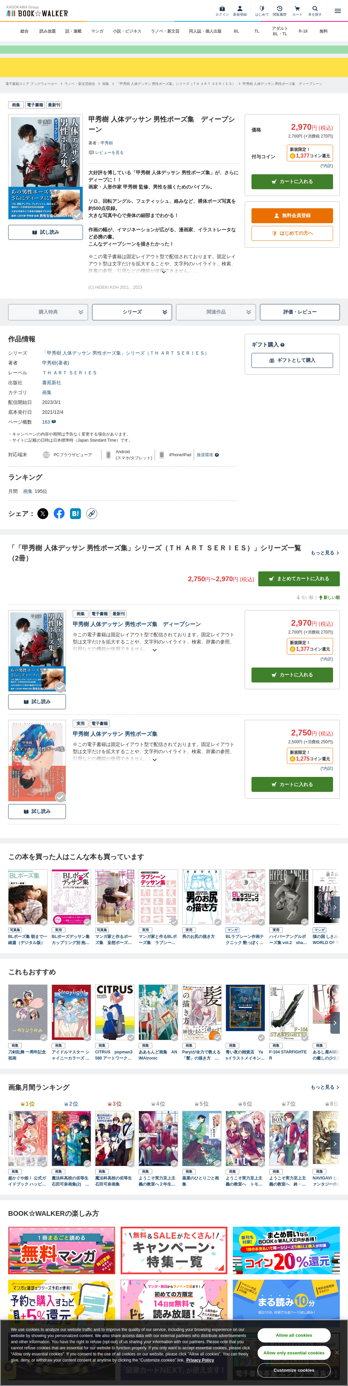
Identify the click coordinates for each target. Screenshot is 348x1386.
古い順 (304, 608)
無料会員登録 (292, 227)
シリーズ (145, 323)
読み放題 (47, 31)
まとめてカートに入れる (299, 590)
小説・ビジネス (127, 31)
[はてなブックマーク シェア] (75, 524)
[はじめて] (262, 11)
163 (49, 433)
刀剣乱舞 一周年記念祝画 (27, 1066)
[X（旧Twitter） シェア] (42, 524)
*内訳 (327, 177)
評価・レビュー (300, 323)
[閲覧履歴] (279, 11)
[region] (174, 1352)
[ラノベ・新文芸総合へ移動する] (80, 94)
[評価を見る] (106, 163)
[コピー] (91, 524)
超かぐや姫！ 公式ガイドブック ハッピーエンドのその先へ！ (27, 1192)
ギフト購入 (268, 356)
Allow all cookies (294, 1335)
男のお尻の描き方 (198, 947)
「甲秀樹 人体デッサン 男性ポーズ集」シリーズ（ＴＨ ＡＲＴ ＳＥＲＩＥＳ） (125, 364)
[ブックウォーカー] (36, 11)
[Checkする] (77, 226)
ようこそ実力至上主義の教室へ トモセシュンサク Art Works (245, 1192)
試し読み (45, 243)
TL (257, 31)
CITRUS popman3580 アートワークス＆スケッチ (114, 1066)
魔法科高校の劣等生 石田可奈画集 (115, 1192)
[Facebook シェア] (59, 524)
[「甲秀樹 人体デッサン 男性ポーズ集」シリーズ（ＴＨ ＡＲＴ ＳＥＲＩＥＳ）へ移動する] (176, 94)
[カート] (297, 11)
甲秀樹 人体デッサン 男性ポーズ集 (115, 745)
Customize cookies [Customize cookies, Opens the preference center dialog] (294, 1370)
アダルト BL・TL (280, 31)
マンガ (97, 31)
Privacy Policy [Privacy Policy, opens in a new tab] (200, 1360)
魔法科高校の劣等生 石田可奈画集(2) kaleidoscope (71, 1192)
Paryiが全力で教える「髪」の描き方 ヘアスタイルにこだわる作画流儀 (201, 1066)
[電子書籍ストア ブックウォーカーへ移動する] (31, 94)
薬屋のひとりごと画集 (200, 1192)
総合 (24, 31)
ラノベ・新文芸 (165, 31)
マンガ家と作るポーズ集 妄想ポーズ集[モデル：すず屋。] (113, 951)
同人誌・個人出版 (205, 31)
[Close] (337, 1352)
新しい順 (329, 608)
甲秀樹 (107, 154)
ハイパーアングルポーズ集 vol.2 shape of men (288, 951)
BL (236, 31)
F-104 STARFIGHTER (288, 1066)
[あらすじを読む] (163, 275)
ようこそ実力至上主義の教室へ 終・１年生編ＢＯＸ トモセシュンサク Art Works (289, 1192)
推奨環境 (208, 466)
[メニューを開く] (337, 10)
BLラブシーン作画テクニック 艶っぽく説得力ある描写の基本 (245, 951)
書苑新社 (51, 393)
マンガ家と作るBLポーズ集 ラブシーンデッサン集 (158, 951)
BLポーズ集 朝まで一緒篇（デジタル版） (27, 950)
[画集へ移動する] (105, 94)
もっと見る (325, 564)
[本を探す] (315, 11)
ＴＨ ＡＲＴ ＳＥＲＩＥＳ (69, 384)
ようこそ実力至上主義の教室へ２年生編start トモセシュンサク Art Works (158, 1192)
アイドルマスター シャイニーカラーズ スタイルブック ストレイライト (70, 1066)
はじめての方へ (292, 244)
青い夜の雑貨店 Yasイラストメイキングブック (245, 1066)
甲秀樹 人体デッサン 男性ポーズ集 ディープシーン (137, 635)
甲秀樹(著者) (55, 374)
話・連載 (73, 31)
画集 (47, 403)
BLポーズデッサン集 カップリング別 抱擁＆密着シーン (71, 951)
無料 (323, 31)
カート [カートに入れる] (292, 686)
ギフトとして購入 (292, 371)
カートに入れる (292, 193)
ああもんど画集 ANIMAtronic (158, 1066)
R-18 (303, 31)
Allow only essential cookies (294, 1352)
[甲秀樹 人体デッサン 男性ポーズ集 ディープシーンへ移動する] (283, 94)
